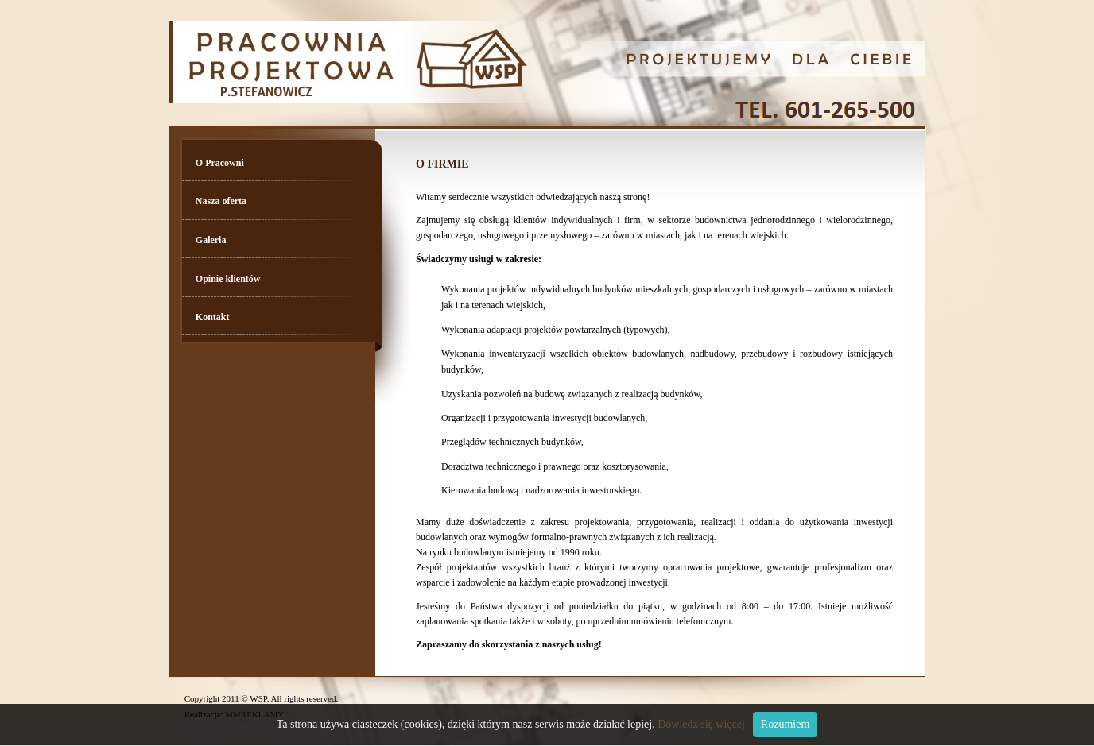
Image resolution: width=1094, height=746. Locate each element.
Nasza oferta (221, 201)
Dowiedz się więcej (701, 724)
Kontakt (213, 317)
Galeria (211, 239)
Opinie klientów (228, 278)
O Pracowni (220, 162)
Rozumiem (785, 724)
